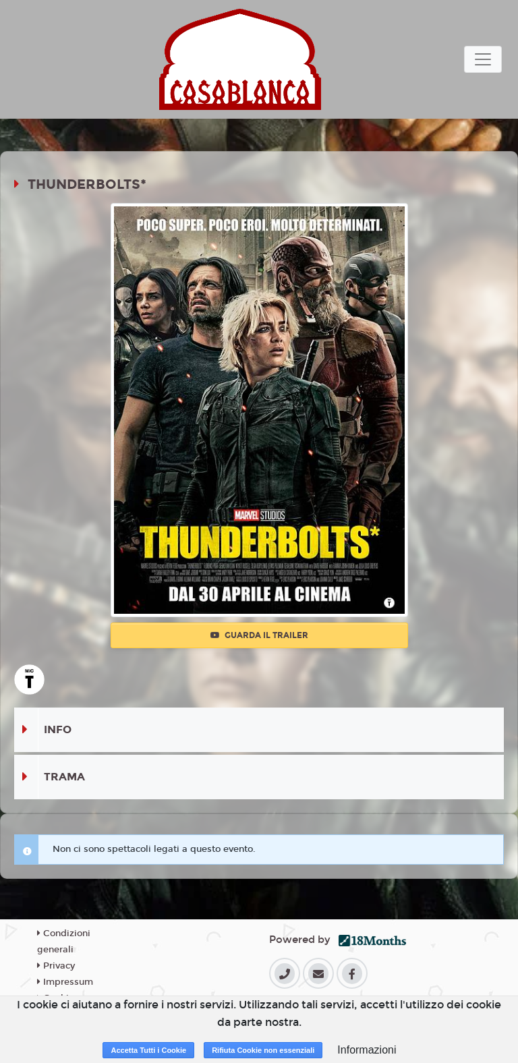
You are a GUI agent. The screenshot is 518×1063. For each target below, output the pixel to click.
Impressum (65, 982)
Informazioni (366, 1050)
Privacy (56, 965)
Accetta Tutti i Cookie (148, 1050)
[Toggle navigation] (483, 59)
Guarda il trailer (259, 635)
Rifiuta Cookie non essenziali (263, 1050)
